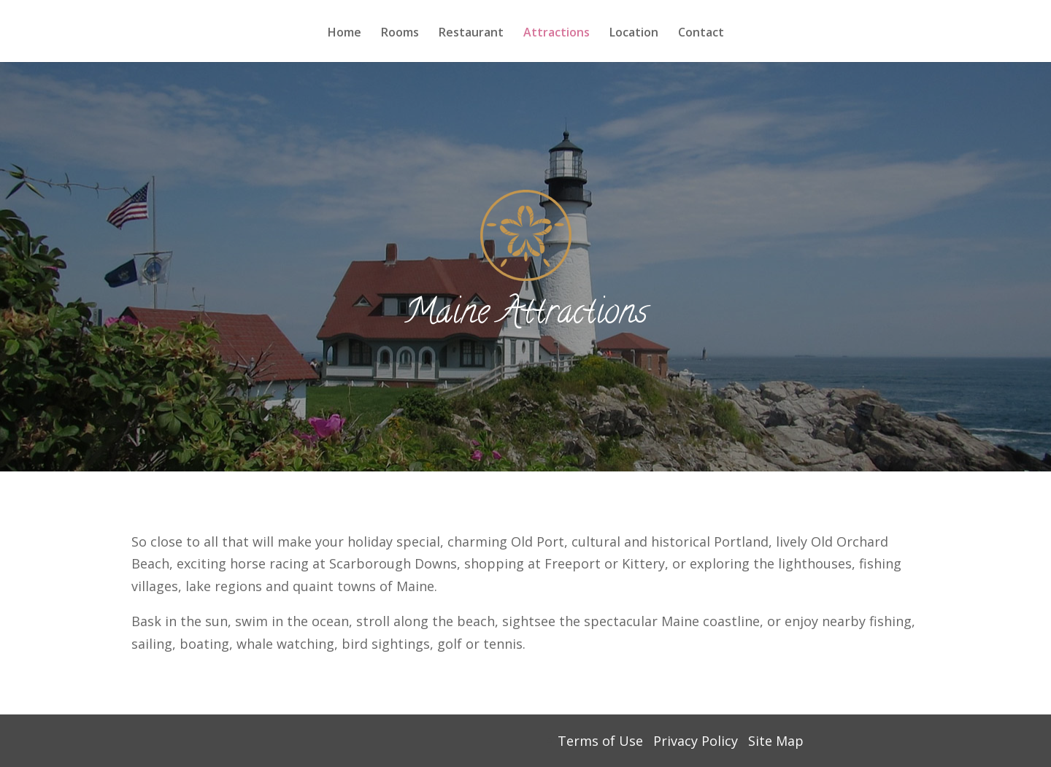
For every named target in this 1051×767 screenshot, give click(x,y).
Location (633, 33)
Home (344, 33)
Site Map (776, 740)
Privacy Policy (695, 740)
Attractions (556, 33)
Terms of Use (600, 740)
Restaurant (471, 33)
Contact (701, 33)
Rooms (400, 33)
